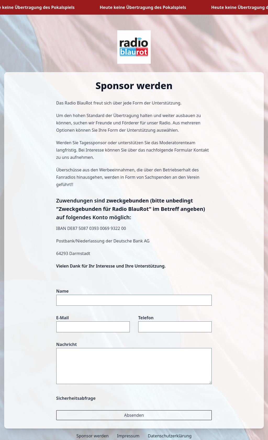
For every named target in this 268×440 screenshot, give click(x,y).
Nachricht (66, 344)
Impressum (128, 436)
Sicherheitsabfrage (76, 398)
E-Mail (62, 318)
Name (62, 291)
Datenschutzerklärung (170, 436)
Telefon (146, 318)
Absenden (134, 415)
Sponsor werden (92, 436)
